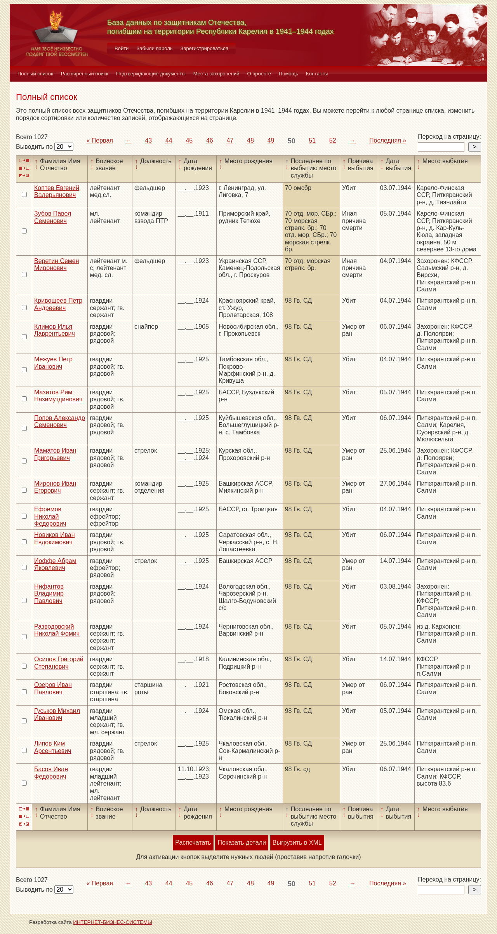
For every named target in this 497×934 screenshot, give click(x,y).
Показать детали (241, 842)
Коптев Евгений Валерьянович (56, 191)
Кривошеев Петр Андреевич (58, 304)
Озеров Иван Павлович (53, 688)
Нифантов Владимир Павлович (49, 593)
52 (332, 140)
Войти (122, 48)
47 (229, 140)
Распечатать (193, 842)
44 (168, 140)
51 (312, 140)
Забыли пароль (154, 48)
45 (189, 140)
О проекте (259, 74)
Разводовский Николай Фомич (57, 630)
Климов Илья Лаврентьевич (54, 330)
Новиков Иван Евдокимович (54, 538)
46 (209, 140)
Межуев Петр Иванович (53, 362)
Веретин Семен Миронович (56, 264)
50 (291, 141)
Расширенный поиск (84, 74)
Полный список (35, 74)
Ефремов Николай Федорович (50, 516)
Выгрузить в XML (297, 842)
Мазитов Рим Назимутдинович (58, 396)
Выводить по (35, 146)
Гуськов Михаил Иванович (57, 714)
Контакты (317, 74)
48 (250, 140)
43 (148, 140)
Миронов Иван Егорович (55, 487)
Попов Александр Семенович (59, 421)
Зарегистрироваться (204, 48)
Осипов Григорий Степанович (58, 662)
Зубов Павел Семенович (52, 217)
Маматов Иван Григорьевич (55, 454)
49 (271, 140)
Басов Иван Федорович (51, 772)
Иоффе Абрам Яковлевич (55, 564)
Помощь (288, 74)
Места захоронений (216, 74)
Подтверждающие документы (151, 74)
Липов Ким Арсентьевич (52, 747)
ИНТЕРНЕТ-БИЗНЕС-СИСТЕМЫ (112, 922)
